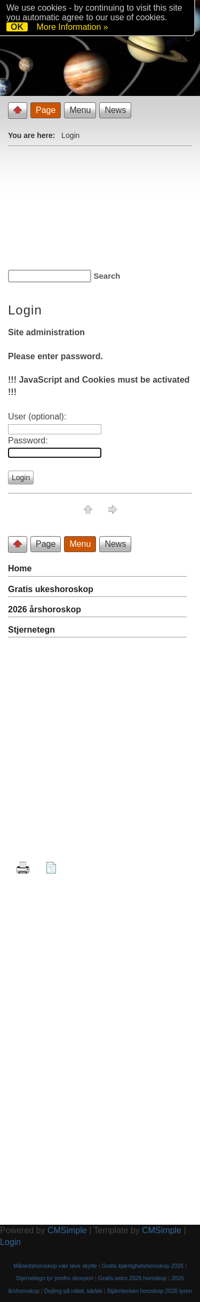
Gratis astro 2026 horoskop (132, 1278)
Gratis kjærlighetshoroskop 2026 (142, 1266)
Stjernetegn (31, 629)
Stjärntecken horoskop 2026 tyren (149, 1291)
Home (19, 568)
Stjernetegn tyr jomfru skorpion (54, 1278)
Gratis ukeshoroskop (50, 589)
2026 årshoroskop (44, 609)
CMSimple (67, 1230)
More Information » (72, 26)
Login (10, 1242)
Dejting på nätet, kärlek (73, 1291)
